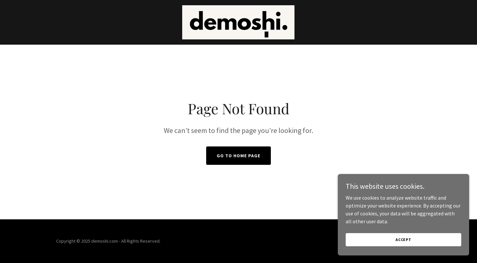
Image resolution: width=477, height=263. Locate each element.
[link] (238, 21)
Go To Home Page (238, 156)
